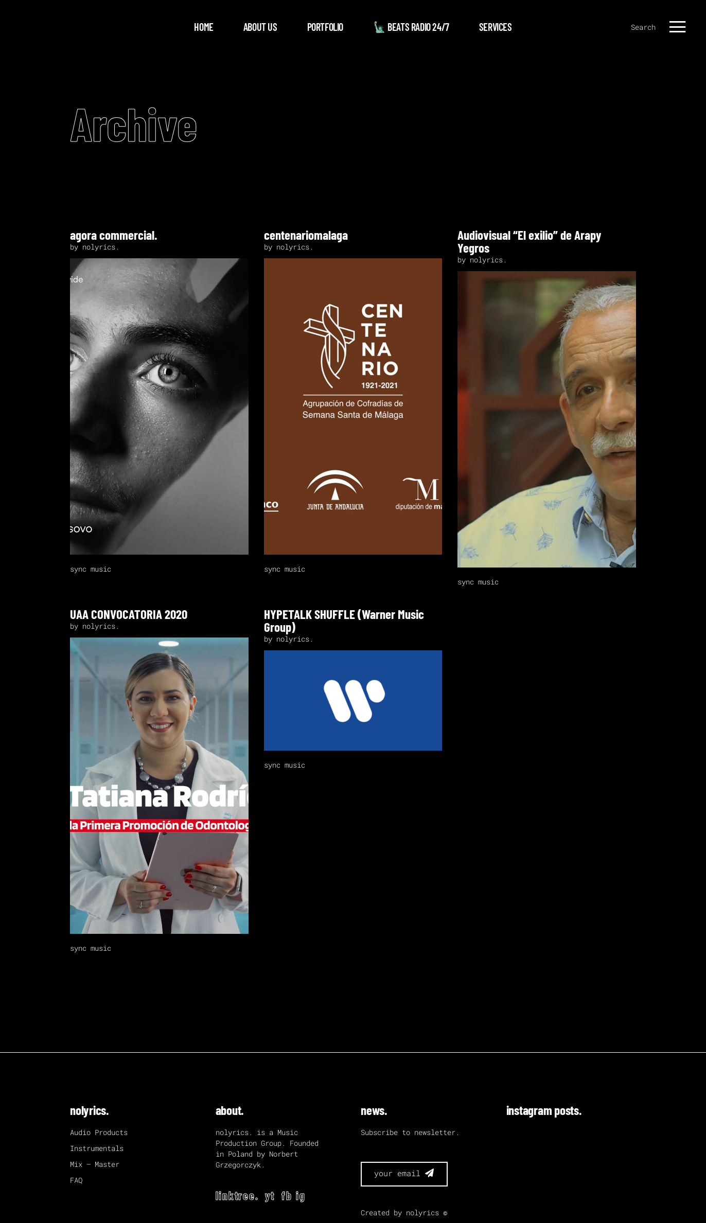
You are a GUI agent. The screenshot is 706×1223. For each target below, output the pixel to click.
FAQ (76, 1180)
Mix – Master (94, 1164)
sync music (90, 569)
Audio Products (99, 1132)
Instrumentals (96, 1148)
